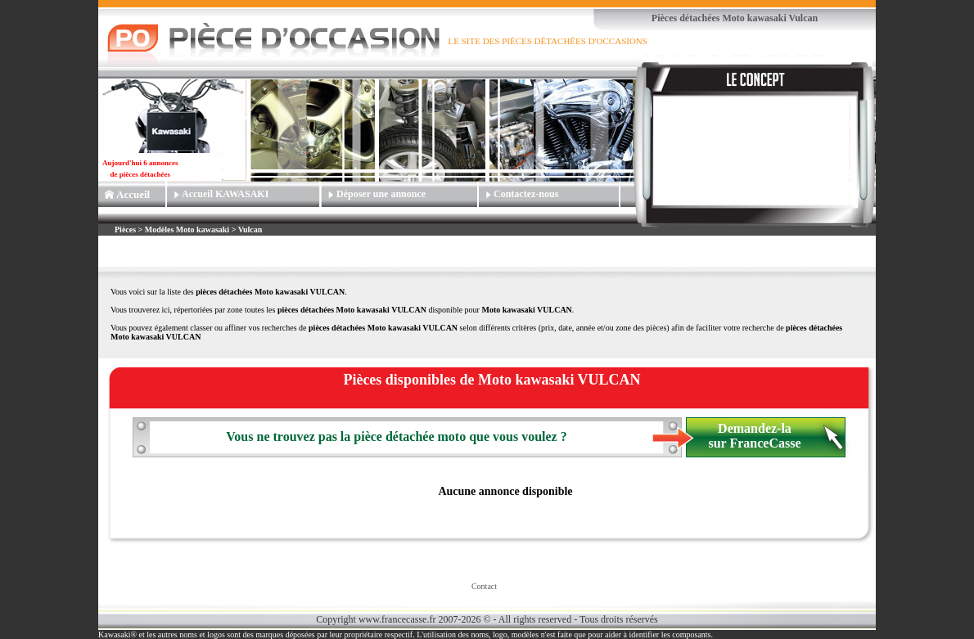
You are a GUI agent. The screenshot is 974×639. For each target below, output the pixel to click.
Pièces (126, 229)
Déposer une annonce (381, 194)
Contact (484, 586)
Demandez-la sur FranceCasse (754, 435)
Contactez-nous (526, 194)
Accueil (133, 194)
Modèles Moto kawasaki (187, 229)
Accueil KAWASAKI (225, 194)
